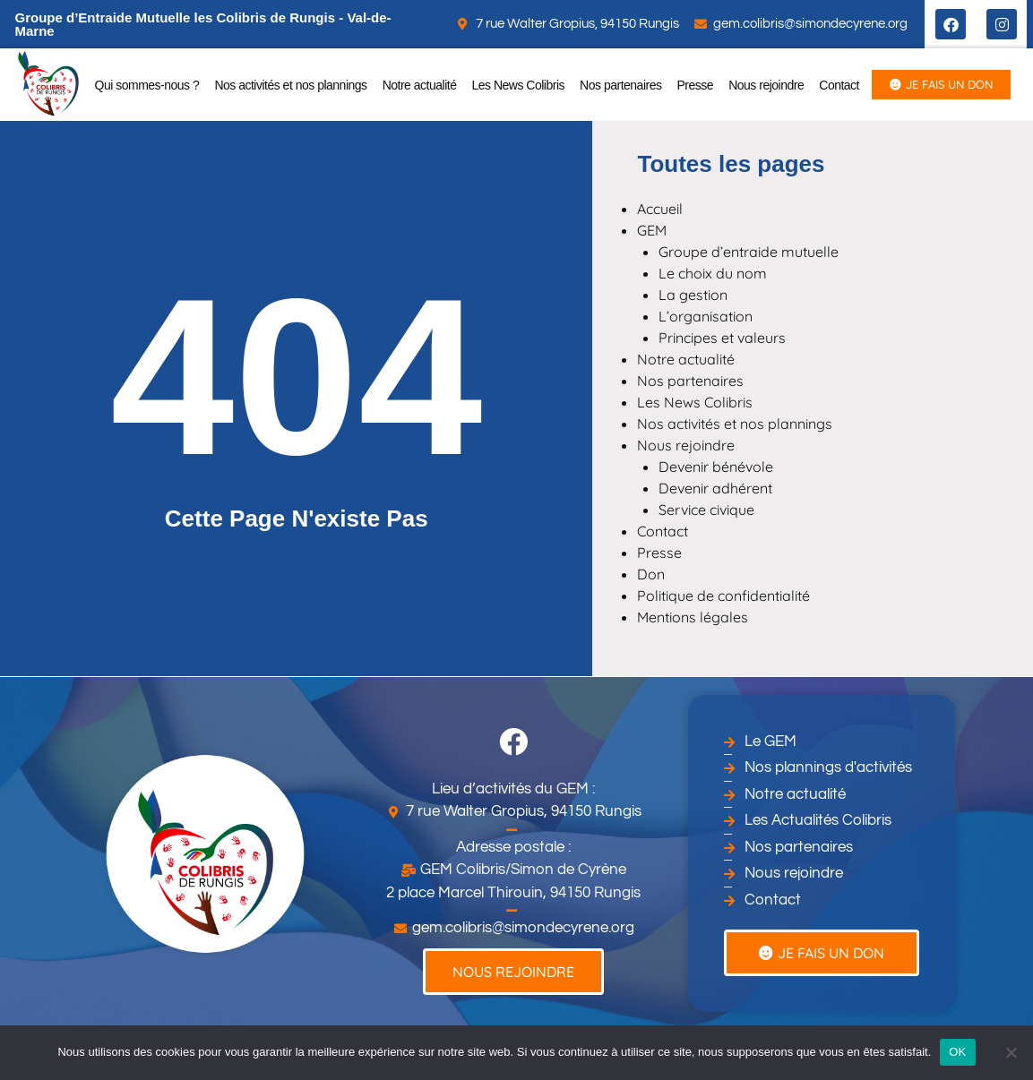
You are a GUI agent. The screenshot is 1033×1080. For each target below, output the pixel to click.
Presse (695, 85)
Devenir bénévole (716, 467)
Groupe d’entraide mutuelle (749, 252)
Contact (839, 85)
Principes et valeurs (722, 338)
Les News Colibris (518, 85)
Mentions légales (692, 617)
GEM (652, 230)
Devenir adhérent (715, 488)
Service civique (706, 510)
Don (651, 574)
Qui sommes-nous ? (147, 85)
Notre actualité (420, 85)
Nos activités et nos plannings (290, 85)
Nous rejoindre (766, 85)
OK (957, 1052)
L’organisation (706, 316)
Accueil (660, 209)
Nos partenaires (620, 85)
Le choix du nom (713, 273)
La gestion (693, 295)
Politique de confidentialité (723, 595)
